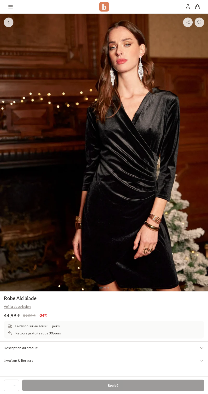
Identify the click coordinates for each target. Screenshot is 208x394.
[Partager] (188, 22)
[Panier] (197, 7)
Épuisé (113, 385)
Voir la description (17, 306)
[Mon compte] (188, 7)
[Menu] (10, 7)
